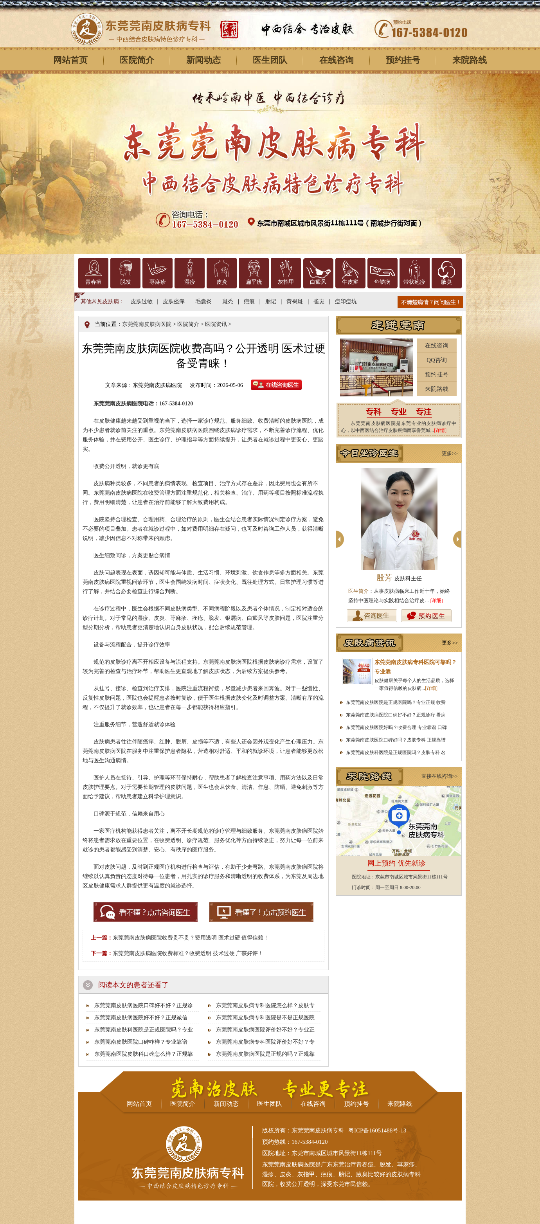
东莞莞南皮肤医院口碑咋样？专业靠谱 (140, 1042)
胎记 (270, 301)
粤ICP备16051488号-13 (377, 1130)
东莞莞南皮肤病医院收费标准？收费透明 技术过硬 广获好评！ (188, 953)
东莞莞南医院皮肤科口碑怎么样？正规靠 (143, 1054)
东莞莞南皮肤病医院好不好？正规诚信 (140, 1018)
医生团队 (270, 60)
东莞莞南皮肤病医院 (146, 324)
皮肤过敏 (142, 301)
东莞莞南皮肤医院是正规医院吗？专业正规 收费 (396, 702)
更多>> (450, 453)
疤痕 (249, 301)
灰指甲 (286, 282)
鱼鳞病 (382, 282)
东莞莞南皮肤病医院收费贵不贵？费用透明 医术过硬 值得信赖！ (191, 938)
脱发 (125, 282)
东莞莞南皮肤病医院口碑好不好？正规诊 (143, 1005)
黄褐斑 (294, 301)
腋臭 (446, 282)
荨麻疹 (157, 282)
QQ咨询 (437, 360)
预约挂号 (403, 60)
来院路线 (469, 60)
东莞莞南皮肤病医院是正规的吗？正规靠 (265, 1054)
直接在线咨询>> (439, 776)
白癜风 (318, 282)
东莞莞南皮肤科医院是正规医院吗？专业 (143, 1030)
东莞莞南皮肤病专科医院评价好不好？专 (265, 1042)
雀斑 (318, 301)
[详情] (440, 430)
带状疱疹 (414, 282)
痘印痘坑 (346, 301)
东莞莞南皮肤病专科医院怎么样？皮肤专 (265, 1005)
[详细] (436, 600)
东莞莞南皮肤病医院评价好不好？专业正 (265, 1030)
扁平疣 (254, 282)
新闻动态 (203, 60)
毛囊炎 (203, 301)
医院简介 (137, 60)
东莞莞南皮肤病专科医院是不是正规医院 (265, 1018)
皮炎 (221, 282)
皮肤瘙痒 (174, 301)
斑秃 (227, 301)
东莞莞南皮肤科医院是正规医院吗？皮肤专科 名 (396, 752)
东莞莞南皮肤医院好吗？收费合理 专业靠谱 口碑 (396, 727)
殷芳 (399, 577)
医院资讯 (216, 324)
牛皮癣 (350, 282)
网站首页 (70, 60)
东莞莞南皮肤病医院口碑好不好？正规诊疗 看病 (396, 715)
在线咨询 (336, 60)
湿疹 (189, 282)
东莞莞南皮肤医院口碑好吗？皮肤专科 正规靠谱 (396, 740)
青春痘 (93, 282)
